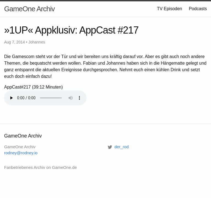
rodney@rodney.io (21, 152)
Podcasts (198, 8)
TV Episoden (169, 8)
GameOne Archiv (29, 9)
